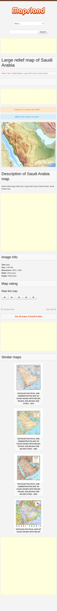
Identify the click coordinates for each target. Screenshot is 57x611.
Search (43, 32)
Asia (9, 73)
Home (3, 73)
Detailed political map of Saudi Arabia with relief (28, 530)
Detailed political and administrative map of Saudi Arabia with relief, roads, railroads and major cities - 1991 (28, 444)
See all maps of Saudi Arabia (28, 316)
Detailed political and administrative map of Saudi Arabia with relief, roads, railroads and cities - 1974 (28, 398)
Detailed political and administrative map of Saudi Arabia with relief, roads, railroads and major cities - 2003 (28, 489)
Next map (49, 309)
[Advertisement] (28, 46)
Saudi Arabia (17, 73)
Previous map (9, 309)
